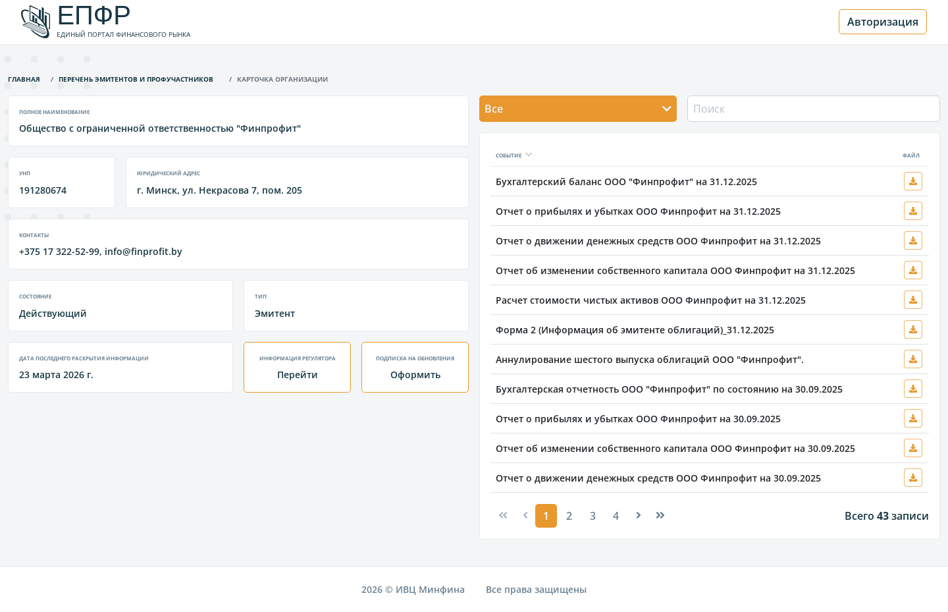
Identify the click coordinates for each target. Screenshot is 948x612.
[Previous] (502, 515)
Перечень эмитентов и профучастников (136, 78)
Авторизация (882, 21)
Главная (24, 78)
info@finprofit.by (143, 251)
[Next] (638, 515)
